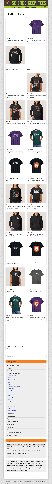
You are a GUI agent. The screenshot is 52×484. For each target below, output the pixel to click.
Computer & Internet (13, 373)
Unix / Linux (11, 390)
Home (13, 7)
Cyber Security (12, 380)
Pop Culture (10, 427)
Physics (9, 419)
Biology (9, 368)
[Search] (45, 356)
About (27, 7)
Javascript (10, 404)
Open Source (11, 406)
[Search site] (24, 356)
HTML (28, 11)
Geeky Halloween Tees (14, 432)
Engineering (10, 413)
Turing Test (11, 388)
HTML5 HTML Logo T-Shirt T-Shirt (35, 262)
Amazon (31, 38)
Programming (11, 377)
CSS (9, 395)
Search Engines (12, 410)
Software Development (14, 386)
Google (10, 399)
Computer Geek (12, 375)
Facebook (10, 397)
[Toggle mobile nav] (45, 7)
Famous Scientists (12, 421)
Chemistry (10, 371)
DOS (9, 382)
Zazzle (10, 38)
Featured (20, 7)
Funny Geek (10, 424)
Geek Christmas (12, 435)
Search (33, 7)
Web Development (13, 393)
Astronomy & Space (13, 365)
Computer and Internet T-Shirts (17, 11)
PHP (9, 384)
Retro (8, 430)
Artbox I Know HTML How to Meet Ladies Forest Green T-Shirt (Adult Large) (14, 319)
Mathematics (11, 416)
